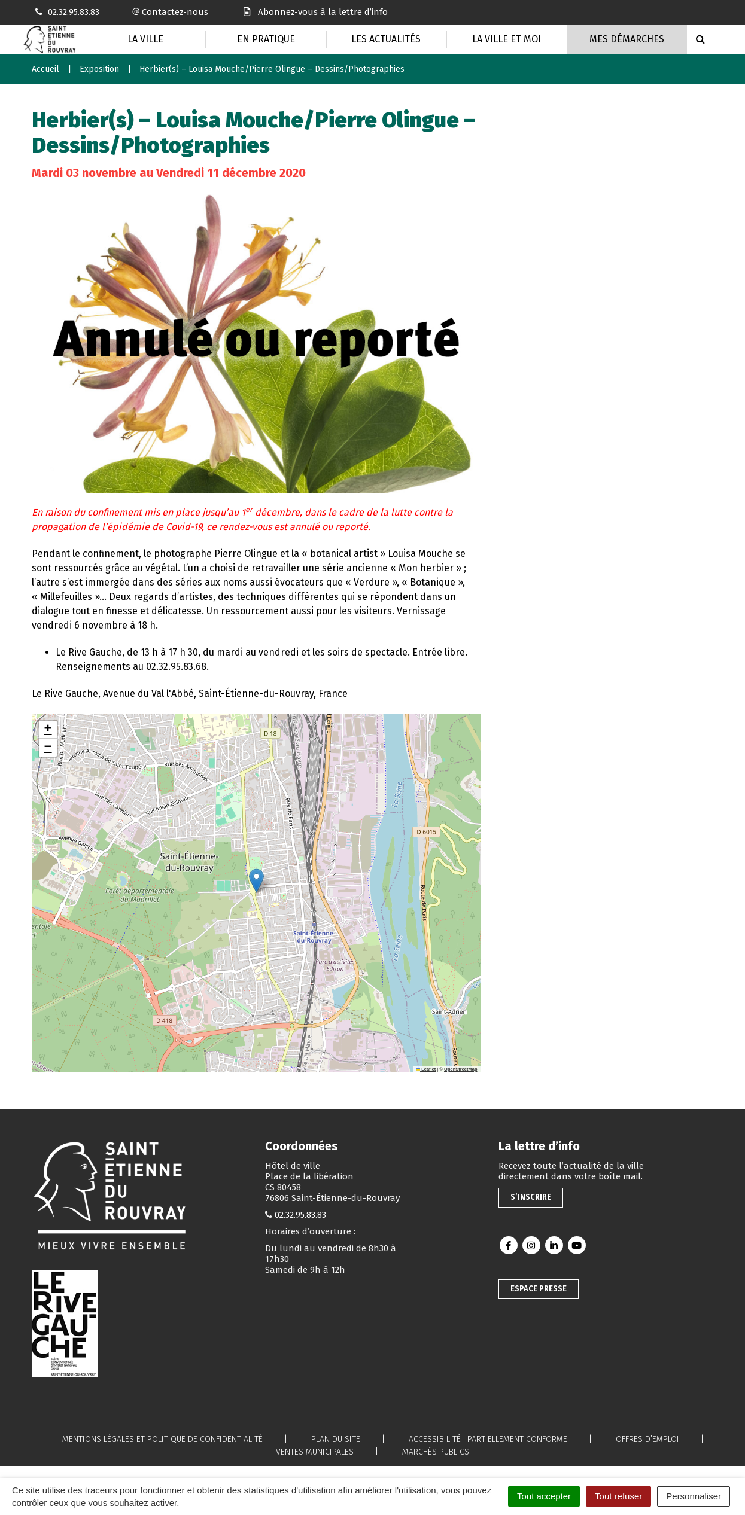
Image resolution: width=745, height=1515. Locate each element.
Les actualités (386, 39)
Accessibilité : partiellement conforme (488, 1439)
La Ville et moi (506, 39)
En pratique (266, 39)
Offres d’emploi (647, 1439)
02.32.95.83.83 (300, 1214)
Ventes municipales (315, 1452)
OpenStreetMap (460, 1069)
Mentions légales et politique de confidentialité (162, 1439)
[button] (256, 880)
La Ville (145, 39)
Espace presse (538, 1289)
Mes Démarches (626, 39)
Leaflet (426, 1069)
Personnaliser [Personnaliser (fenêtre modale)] (693, 1496)
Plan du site (335, 1439)
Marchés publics (435, 1452)
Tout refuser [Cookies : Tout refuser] (618, 1496)
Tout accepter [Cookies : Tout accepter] (544, 1496)
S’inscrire (530, 1197)
